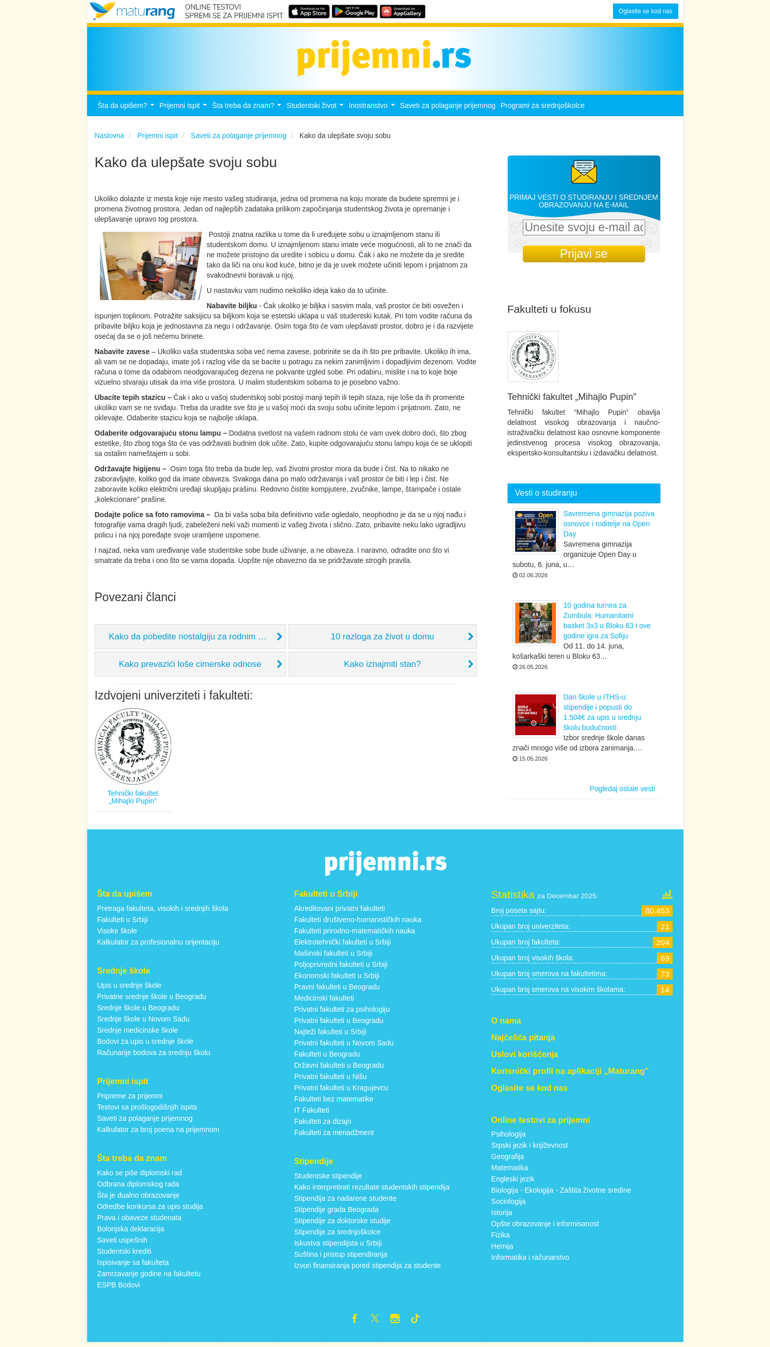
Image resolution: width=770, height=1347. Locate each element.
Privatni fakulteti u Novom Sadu (343, 1046)
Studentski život (316, 111)
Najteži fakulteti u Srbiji (330, 1035)
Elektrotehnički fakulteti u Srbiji (342, 945)
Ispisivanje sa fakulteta (133, 1265)
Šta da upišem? (127, 111)
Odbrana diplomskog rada (138, 1186)
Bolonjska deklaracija (131, 1231)
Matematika (509, 1171)
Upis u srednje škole (129, 988)
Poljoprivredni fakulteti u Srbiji (341, 967)
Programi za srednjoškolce (542, 108)
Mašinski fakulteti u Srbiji (333, 956)
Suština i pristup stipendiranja (340, 1257)
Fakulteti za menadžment (334, 1136)
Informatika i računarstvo (530, 1260)
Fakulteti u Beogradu (327, 1057)
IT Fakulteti (311, 1113)
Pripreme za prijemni (130, 1098)
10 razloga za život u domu (382, 639)
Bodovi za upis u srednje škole (145, 1044)
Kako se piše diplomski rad (139, 1175)
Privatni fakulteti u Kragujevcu (341, 1091)
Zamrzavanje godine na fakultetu (149, 1276)
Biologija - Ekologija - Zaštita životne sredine (561, 1193)
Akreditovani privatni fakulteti (339, 911)
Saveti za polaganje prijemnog (448, 108)
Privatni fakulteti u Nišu (330, 1079)
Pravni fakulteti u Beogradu (337, 990)
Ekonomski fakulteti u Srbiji (336, 979)
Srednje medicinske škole (137, 1033)
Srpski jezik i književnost (529, 1148)
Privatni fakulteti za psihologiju (342, 1012)
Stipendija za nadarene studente (345, 1201)
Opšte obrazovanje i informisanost (545, 1227)
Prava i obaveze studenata (139, 1220)
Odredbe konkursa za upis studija (150, 1209)
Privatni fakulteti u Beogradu (338, 1023)
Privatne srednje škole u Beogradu (151, 999)
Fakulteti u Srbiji (122, 923)
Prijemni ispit (184, 111)
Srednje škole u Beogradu (138, 1011)
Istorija (501, 1216)
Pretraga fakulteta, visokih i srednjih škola (163, 911)
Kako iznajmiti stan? (382, 667)
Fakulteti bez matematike (334, 1102)
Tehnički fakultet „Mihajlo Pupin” (133, 800)
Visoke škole (117, 934)
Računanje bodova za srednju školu (153, 1056)
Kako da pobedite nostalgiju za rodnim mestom (197, 639)
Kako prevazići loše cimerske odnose (190, 667)
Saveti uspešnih (122, 1243)
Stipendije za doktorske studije (342, 1224)
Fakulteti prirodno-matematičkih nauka (354, 934)
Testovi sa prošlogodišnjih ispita (147, 1110)
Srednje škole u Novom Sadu (143, 1022)
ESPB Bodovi (118, 1287)
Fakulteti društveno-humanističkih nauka (357, 923)
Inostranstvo (373, 111)
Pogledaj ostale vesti (622, 792)
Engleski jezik (513, 1182)
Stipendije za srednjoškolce (337, 1235)
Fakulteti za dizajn (322, 1124)
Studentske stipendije (328, 1179)
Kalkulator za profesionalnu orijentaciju (158, 945)
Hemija (502, 1249)
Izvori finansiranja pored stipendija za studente (367, 1268)
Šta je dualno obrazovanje (138, 1198)
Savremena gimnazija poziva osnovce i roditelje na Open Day (609, 527)
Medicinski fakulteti (324, 1001)
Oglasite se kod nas (645, 11)
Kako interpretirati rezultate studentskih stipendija (371, 1190)
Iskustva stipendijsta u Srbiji (338, 1246)
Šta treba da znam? (248, 111)
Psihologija (508, 1137)
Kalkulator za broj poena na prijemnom (158, 1132)
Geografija (507, 1159)
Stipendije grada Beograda (336, 1212)
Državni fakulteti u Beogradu (339, 1068)
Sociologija (508, 1204)
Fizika (500, 1238)
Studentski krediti (124, 1254)
